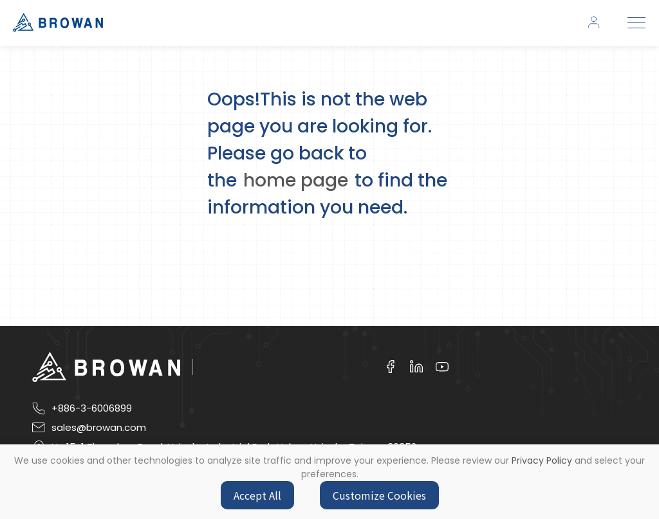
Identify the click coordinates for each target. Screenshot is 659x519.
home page (295, 180)
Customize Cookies (379, 495)
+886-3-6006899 (91, 408)
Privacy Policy (542, 460)
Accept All (257, 495)
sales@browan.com (98, 427)
